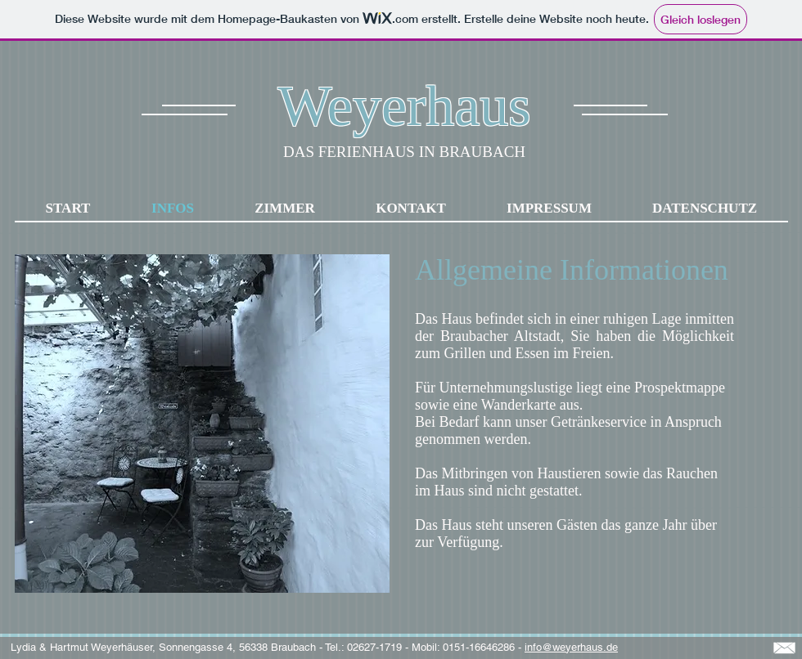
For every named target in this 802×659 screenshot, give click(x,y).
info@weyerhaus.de (571, 647)
